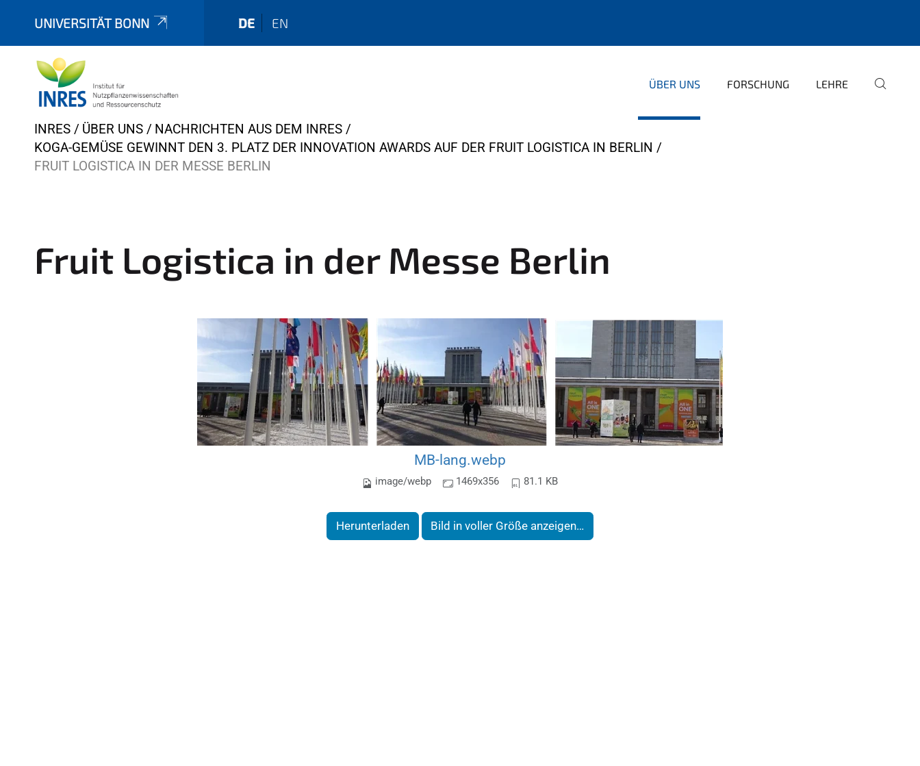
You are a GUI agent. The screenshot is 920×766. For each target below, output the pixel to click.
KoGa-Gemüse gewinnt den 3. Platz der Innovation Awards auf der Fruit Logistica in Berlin (343, 147)
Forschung (758, 83)
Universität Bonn (102, 23)
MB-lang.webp (460, 459)
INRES (52, 129)
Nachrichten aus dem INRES (248, 129)
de (246, 23)
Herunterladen (372, 526)
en (280, 23)
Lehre (832, 83)
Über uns (674, 83)
